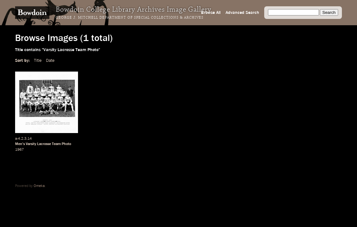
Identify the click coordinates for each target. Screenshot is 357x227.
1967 (19, 150)
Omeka (39, 186)
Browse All (210, 12)
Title (38, 60)
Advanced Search (242, 12)
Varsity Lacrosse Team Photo (48, 144)
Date (50, 60)
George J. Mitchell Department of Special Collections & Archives (130, 17)
